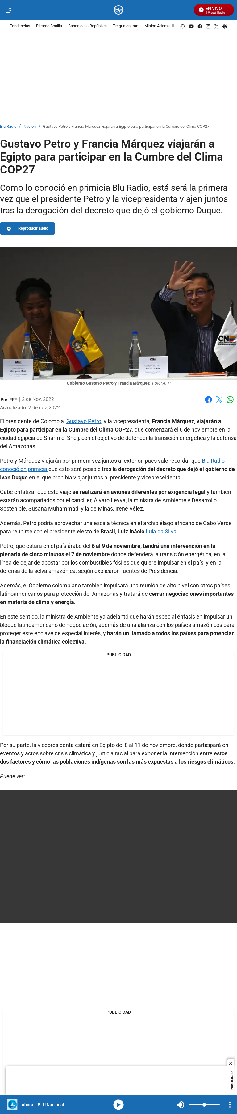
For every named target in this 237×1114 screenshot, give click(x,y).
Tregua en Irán (125, 26)
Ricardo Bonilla (49, 26)
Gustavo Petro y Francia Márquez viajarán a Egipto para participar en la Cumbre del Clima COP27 (126, 127)
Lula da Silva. (162, 531)
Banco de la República (87, 26)
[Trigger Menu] (8, 10)
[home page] (118, 10)
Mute (180, 1104)
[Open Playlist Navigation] (230, 1105)
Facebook (208, 399)
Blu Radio (8, 127)
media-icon (118, 1105)
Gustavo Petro (83, 421)
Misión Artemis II (159, 26)
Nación (29, 127)
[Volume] (204, 1104)
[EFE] (13, 399)
